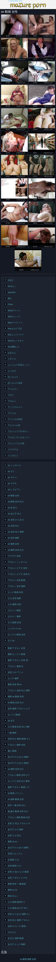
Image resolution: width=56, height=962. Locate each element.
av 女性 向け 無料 (16, 532)
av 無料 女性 (13, 544)
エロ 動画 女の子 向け (18, 908)
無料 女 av (12, 841)
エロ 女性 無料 (14, 598)
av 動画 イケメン (15, 793)
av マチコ (12, 477)
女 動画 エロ (13, 860)
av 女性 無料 (13, 538)
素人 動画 (12, 751)
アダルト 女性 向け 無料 (18, 690)
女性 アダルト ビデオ (17, 878)
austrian (12, 292)
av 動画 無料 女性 (15, 1)
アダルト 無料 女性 (16, 745)
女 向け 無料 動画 (16, 938)
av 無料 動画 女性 (16, 799)
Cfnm (10, 304)
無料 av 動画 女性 (16, 696)
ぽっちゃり (13, 377)
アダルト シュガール (17, 562)
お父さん (12, 353)
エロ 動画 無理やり (16, 902)
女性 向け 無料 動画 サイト (18, 739)
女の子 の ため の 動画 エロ (18, 763)
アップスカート (15, 407)
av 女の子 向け (14, 514)
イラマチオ (13, 449)
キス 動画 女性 (14, 622)
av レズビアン (14, 489)
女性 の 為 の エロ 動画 (18, 872)
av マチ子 (12, 483)
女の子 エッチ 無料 (16, 944)
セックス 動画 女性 (16, 634)
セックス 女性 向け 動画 (18, 781)
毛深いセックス (15, 853)
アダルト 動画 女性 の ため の (18, 775)
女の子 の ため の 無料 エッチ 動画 (18, 757)
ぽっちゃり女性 (15, 383)
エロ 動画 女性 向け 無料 (18, 727)
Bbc (9, 298)
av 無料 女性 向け (16, 550)
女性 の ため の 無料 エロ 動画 (18, 914)
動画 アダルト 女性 (16, 648)
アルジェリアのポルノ (18, 431)
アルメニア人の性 (16, 443)
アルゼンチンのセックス (18, 437)
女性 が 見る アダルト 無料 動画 (18, 823)
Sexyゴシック (14, 316)
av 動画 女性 (13, 495)
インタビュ (13, 455)
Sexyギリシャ (14, 310)
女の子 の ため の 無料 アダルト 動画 (18, 847)
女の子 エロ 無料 (15, 829)
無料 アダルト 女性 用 (18, 660)
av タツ (11, 471)
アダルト (12, 401)
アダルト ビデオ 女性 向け (18, 574)
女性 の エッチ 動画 (17, 926)
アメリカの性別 (15, 419)
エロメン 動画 (14, 610)
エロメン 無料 (14, 616)
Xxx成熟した (14, 347)
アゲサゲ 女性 (14, 556)
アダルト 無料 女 (15, 666)
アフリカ (12, 413)
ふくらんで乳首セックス (18, 365)
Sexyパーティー (15, 322)
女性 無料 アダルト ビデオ (18, 708)
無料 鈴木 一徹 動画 (17, 884)
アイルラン (13, 389)
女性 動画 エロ (14, 866)
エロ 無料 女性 (14, 604)
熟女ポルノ (13, 896)
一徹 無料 (12, 733)
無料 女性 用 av (15, 684)
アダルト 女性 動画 (16, 580)
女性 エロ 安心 (14, 835)
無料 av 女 (12, 890)
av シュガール (14, 465)
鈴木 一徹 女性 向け (17, 805)
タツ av (11, 640)
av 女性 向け (13, 526)
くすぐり (12, 359)
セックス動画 (14, 714)
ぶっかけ (12, 371)
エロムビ (12, 932)
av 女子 (11, 720)
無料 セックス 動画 (16, 654)
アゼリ (11, 395)
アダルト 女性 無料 (16, 586)
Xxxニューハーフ (16, 334)
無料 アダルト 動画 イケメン (18, 787)
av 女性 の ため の (16, 520)
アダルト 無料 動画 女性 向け (18, 817)
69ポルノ (12, 286)
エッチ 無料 (13, 678)
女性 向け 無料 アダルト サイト (18, 920)
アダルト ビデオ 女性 (17, 568)
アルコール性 (14, 425)
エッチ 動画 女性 (15, 592)
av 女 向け (12, 507)
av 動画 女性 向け (16, 501)
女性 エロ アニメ (15, 672)
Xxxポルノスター (16, 341)
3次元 (10, 280)
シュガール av (14, 628)
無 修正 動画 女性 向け (18, 811)
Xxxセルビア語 (15, 328)
